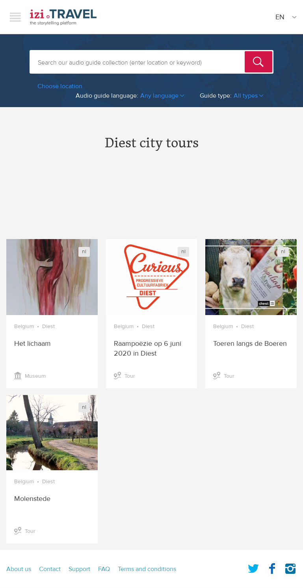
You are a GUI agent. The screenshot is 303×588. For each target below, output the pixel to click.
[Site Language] (284, 17)
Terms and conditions (147, 569)
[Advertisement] (151, 201)
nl (84, 251)
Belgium (24, 326)
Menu (15, 17)
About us (18, 569)
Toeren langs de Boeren (250, 343)
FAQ (104, 569)
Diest (48, 326)
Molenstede (32, 498)
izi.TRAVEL (63, 17)
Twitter (253, 567)
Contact (50, 569)
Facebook (272, 567)
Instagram (290, 567)
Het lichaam (32, 343)
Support (79, 569)
